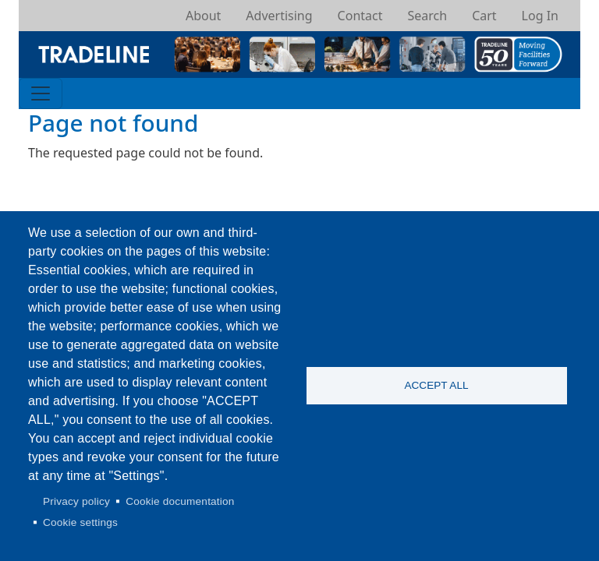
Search (427, 15)
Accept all (436, 385)
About (203, 15)
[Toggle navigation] (40, 93)
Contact (360, 15)
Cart (484, 15)
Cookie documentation (180, 501)
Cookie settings (80, 522)
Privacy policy (76, 501)
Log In (540, 15)
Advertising (279, 15)
